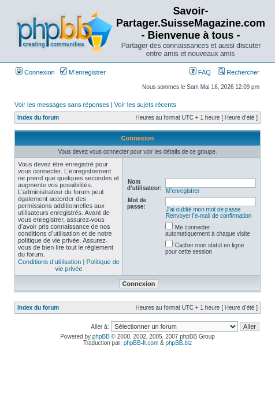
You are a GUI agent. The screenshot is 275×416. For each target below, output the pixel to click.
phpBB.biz (178, 343)
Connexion (35, 72)
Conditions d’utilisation (49, 261)
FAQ (200, 72)
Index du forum (38, 117)
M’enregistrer (83, 72)
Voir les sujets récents (145, 104)
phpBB (101, 336)
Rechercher (238, 72)
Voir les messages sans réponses (61, 104)
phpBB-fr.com (141, 343)
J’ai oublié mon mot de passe (203, 209)
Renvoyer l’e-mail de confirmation (208, 216)
